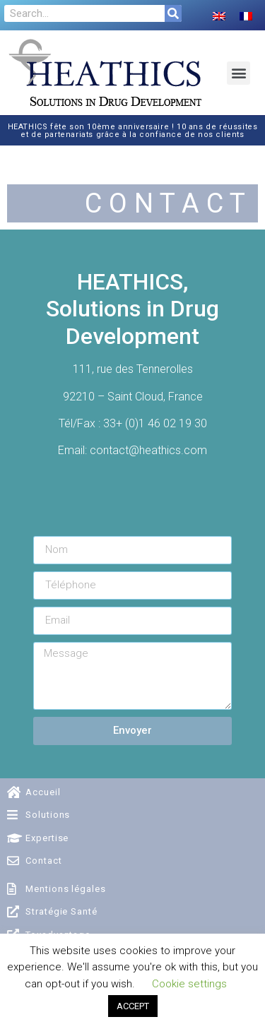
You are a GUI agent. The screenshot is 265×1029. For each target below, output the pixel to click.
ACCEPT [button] (133, 1006)
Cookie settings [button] (189, 983)
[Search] (173, 13)
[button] (238, 73)
